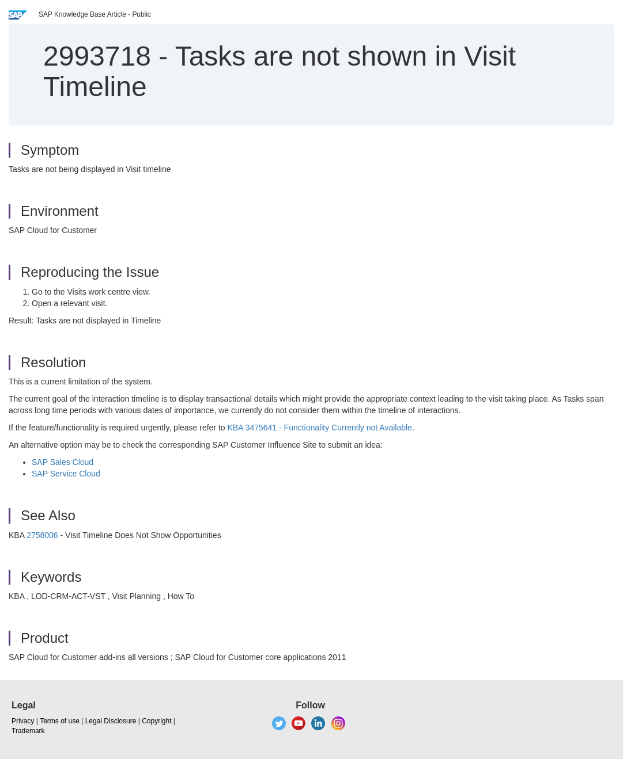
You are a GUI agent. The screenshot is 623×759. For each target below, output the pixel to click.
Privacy (23, 721)
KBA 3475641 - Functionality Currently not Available (320, 427)
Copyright (156, 721)
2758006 (42, 535)
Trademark (28, 731)
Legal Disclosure (111, 721)
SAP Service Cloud (66, 473)
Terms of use (60, 721)
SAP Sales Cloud (62, 462)
